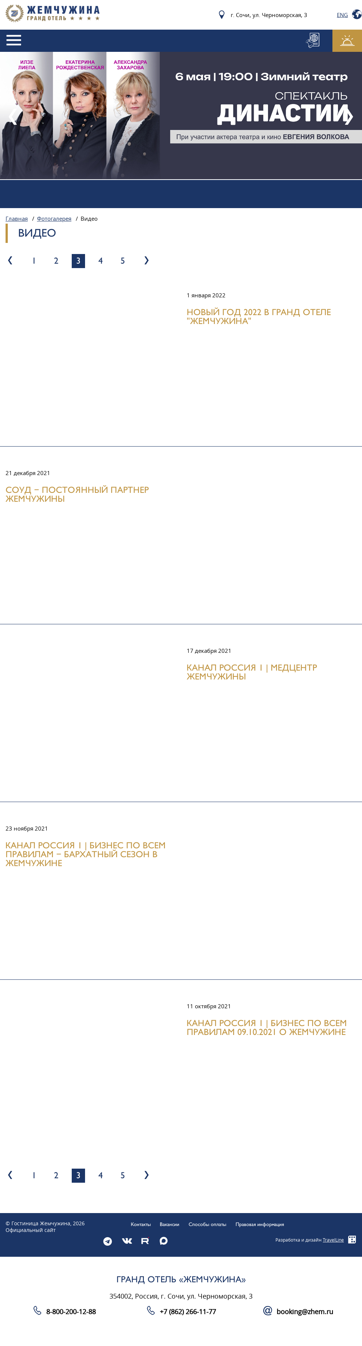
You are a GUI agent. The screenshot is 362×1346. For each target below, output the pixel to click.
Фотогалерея (54, 219)
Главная (17, 219)
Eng (342, 14)
